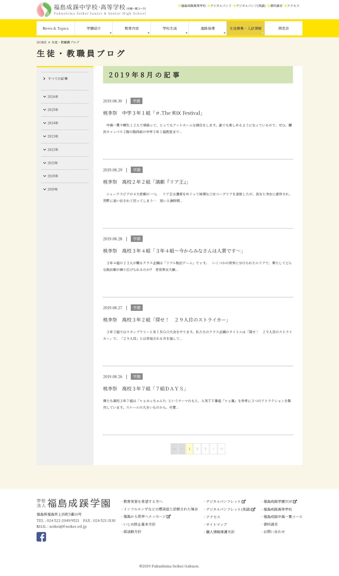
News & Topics (56, 28)
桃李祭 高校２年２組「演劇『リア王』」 (147, 181)
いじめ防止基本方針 (139, 524)
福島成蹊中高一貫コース (283, 516)
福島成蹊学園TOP (278, 501)
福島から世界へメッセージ (144, 516)
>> (221, 449)
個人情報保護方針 (220, 531)
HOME (42, 42)
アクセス (293, 5)
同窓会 (283, 28)
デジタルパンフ (220, 5)
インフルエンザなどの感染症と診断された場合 (160, 508)
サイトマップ (216, 524)
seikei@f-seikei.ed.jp (68, 526)
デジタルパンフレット (223, 501)
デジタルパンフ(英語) (251, 5)
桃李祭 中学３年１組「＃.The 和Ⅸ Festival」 (154, 112)
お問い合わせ (274, 531)
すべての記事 (58, 78)
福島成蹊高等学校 (193, 5)
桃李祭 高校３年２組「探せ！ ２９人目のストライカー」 (167, 319)
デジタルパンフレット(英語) (228, 509)
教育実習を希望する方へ (143, 501)
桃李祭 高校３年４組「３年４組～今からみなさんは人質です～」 (174, 250)
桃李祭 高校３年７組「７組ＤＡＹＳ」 (145, 388)
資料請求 (276, 5)
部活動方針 (132, 531)
